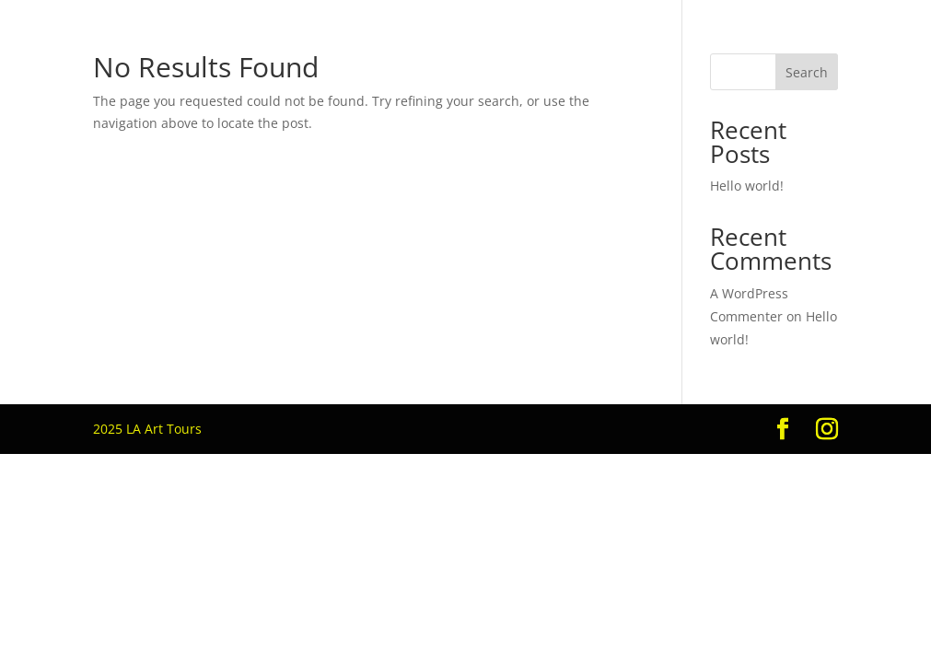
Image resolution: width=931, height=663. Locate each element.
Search (807, 72)
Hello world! (747, 185)
